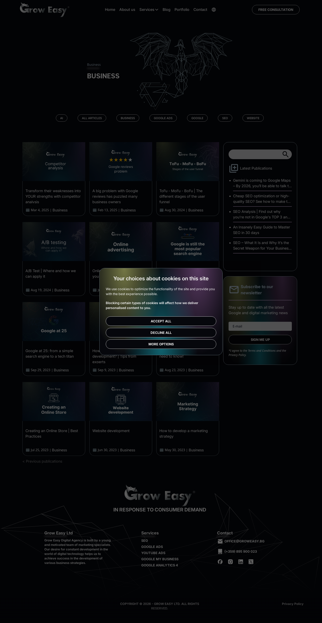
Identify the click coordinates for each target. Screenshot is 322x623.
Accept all (161, 321)
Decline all (161, 333)
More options (161, 344)
